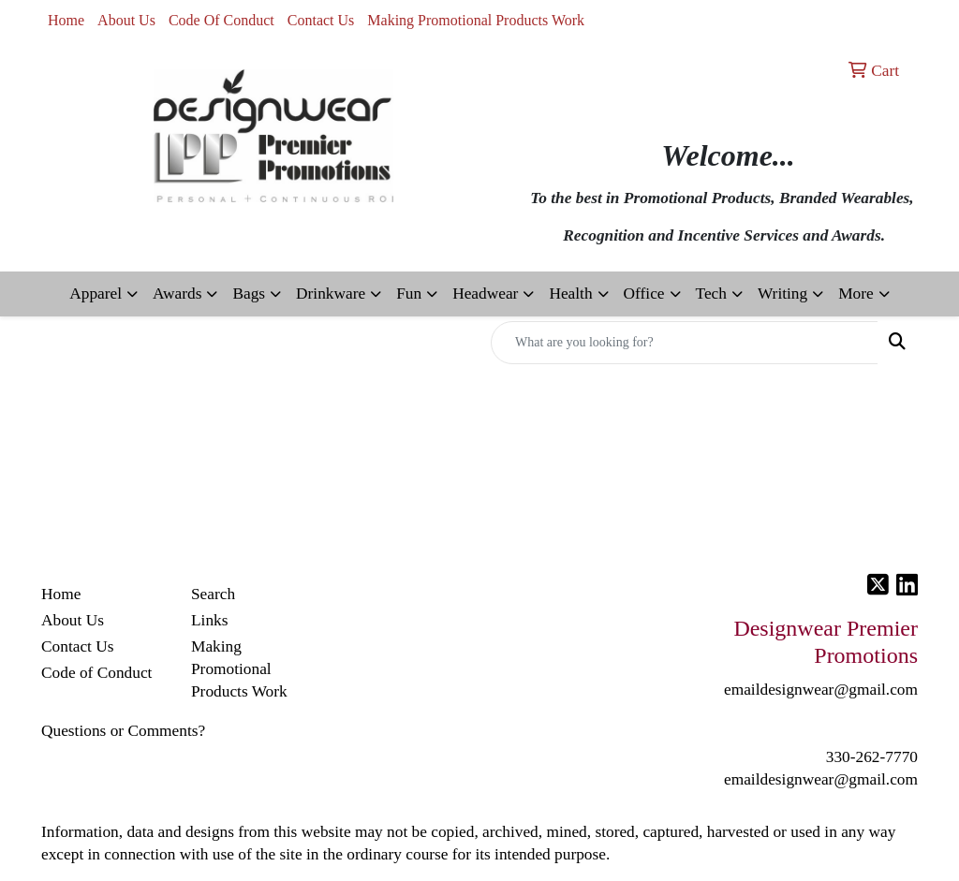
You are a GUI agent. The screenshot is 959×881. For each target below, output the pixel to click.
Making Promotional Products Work (475, 20)
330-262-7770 (872, 757)
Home (66, 20)
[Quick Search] (684, 342)
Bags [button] (248, 293)
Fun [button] (408, 293)
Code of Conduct (96, 673)
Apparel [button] (95, 293)
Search (213, 594)
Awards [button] (177, 293)
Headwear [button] (485, 293)
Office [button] (644, 293)
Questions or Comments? (123, 731)
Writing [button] (782, 293)
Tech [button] (711, 293)
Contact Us (321, 20)
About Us (126, 20)
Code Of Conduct (221, 20)
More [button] (856, 293)
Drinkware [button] (330, 293)
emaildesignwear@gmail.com (821, 779)
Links (209, 620)
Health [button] (570, 293)
